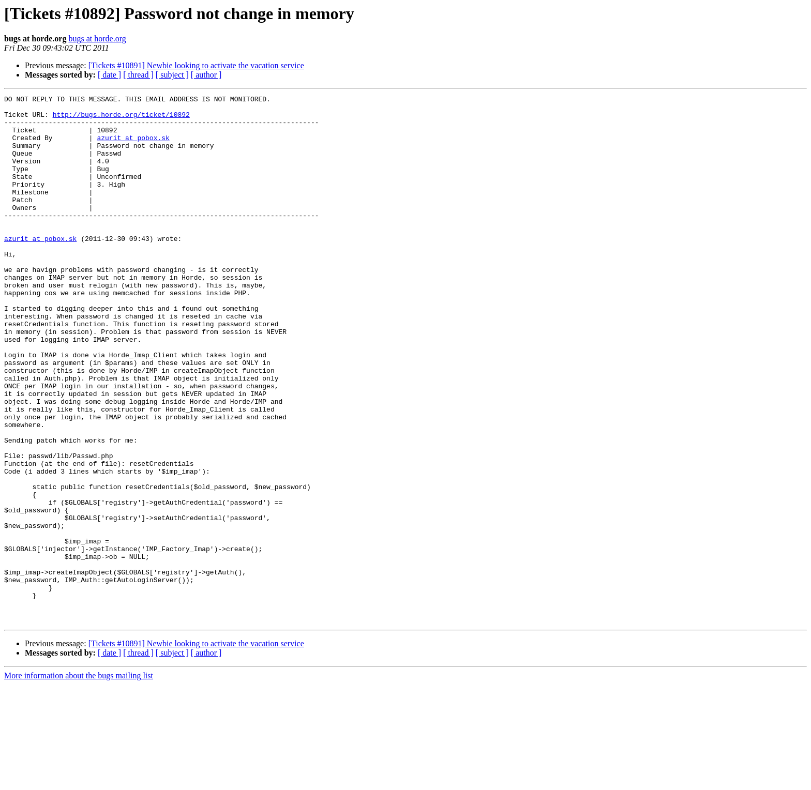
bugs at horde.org (97, 38)
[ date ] (109, 74)
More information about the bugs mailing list (78, 781)
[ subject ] (172, 74)
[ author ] (206, 74)
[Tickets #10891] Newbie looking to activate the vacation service (196, 65)
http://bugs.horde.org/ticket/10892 (121, 119)
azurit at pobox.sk (133, 146)
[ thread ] (138, 74)
